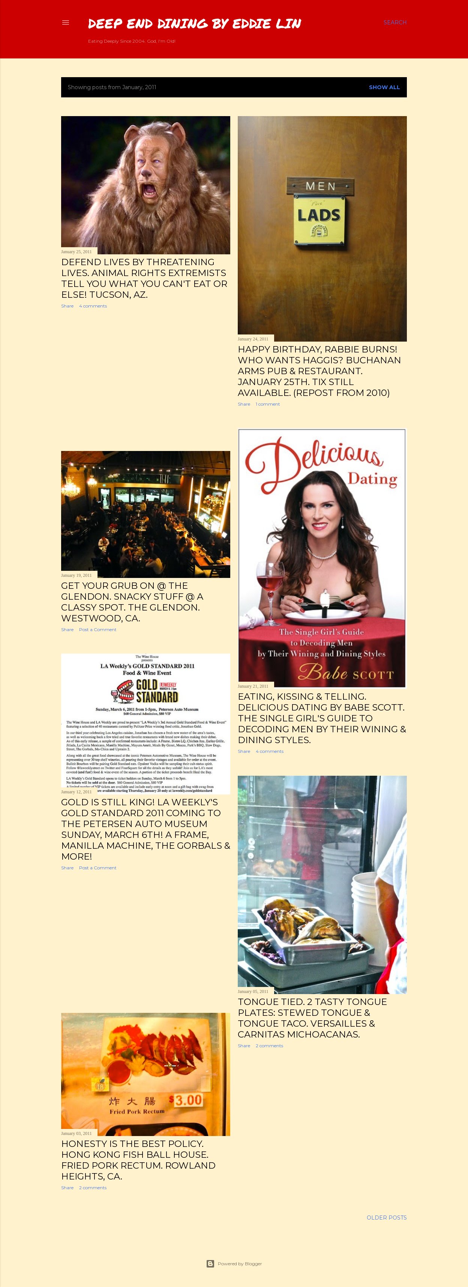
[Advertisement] (145, 379)
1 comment (268, 404)
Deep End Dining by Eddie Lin (194, 23)
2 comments (269, 1045)
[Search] (395, 22)
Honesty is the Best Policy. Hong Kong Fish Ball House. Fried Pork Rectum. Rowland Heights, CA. (138, 1160)
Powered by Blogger (234, 1263)
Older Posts (387, 1217)
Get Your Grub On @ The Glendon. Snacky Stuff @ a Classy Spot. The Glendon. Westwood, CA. (132, 602)
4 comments (93, 306)
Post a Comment (98, 629)
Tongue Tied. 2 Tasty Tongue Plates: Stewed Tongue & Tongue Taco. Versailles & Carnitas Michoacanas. (312, 1018)
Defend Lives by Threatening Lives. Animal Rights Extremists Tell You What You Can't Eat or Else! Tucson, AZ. (144, 278)
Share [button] (67, 306)
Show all (384, 87)
